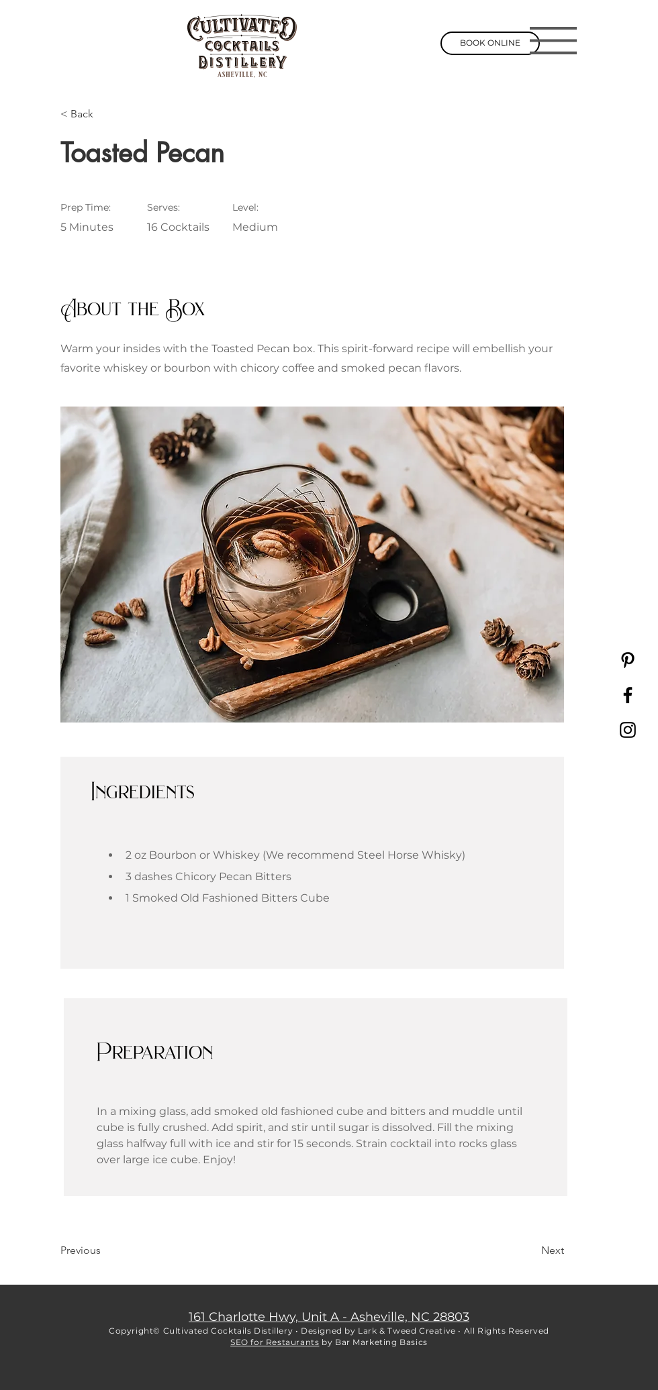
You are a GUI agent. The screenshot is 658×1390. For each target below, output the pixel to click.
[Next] (530, 1251)
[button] (553, 40)
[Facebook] (628, 695)
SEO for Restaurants (274, 1342)
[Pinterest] (628, 660)
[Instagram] (628, 730)
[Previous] (104, 1251)
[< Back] (104, 114)
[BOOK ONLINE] (490, 43)
